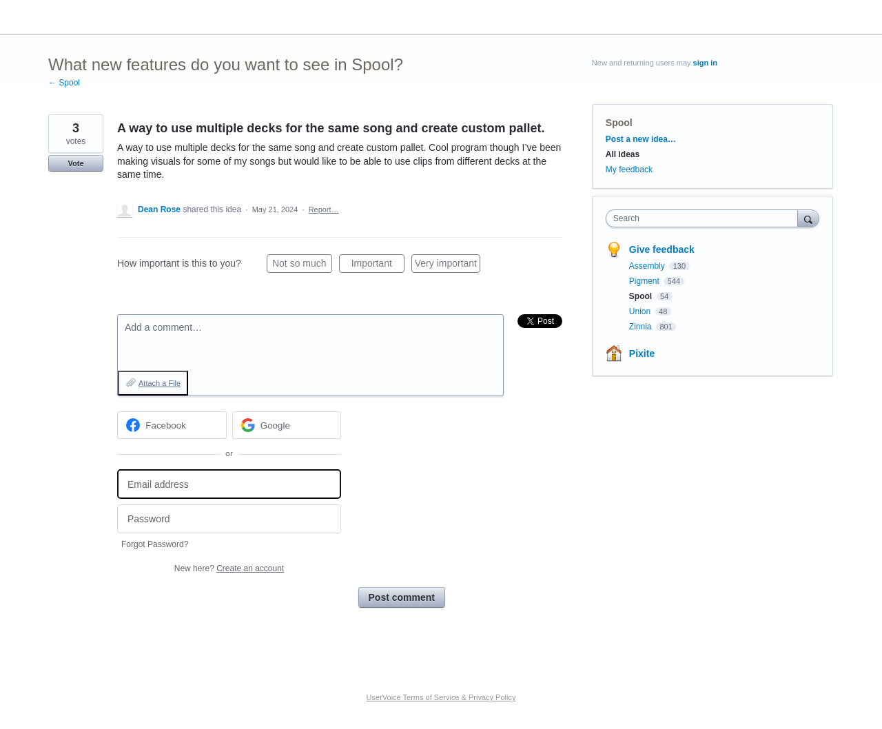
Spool (619, 122)
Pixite (642, 353)
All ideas (622, 154)
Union (641, 311)
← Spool (64, 83)
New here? (229, 568)
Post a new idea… (641, 139)
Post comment (402, 597)
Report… (324, 209)
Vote (75, 163)
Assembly (648, 266)
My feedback (629, 169)
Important (377, 265)
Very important (447, 265)
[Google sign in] (287, 425)
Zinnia (641, 326)
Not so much (302, 265)
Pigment (645, 281)
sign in (705, 63)
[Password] (229, 519)
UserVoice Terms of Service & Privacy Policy (441, 697)
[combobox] (705, 218)
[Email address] (229, 484)
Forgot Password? (154, 544)
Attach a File (160, 383)
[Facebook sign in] (172, 425)
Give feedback (662, 249)
